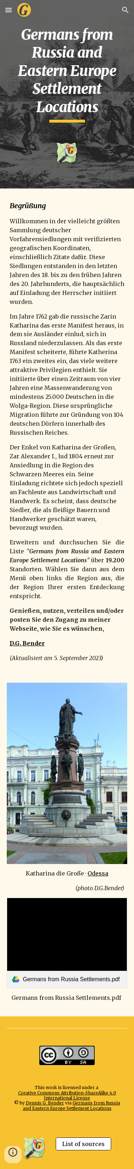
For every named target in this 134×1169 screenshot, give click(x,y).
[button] (8, 10)
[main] (67, 74)
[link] (67, 943)
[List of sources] (83, 1144)
